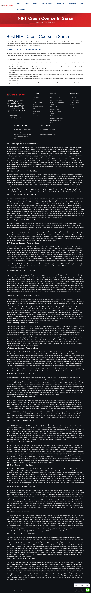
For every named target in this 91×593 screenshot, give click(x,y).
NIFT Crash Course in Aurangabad (27, 439)
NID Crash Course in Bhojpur (19, 482)
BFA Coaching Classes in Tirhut (14, 377)
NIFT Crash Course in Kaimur (23, 433)
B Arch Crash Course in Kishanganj (62, 572)
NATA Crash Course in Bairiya (44, 507)
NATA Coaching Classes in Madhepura (65, 281)
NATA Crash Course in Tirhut (14, 515)
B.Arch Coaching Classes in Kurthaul (20, 310)
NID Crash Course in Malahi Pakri (21, 451)
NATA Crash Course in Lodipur (14, 499)
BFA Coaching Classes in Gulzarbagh (42, 365)
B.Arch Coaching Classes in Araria (32, 345)
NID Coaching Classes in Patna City (38, 201)
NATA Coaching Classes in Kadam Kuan (41, 258)
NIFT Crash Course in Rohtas (71, 427)
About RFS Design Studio (38, 99)
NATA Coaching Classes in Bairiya (52, 265)
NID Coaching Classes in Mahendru (45, 205)
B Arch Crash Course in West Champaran (64, 562)
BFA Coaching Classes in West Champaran (67, 377)
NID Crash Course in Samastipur (37, 472)
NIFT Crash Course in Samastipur (39, 427)
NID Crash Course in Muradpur (54, 451)
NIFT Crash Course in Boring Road (15, 400)
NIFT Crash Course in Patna (47, 129)
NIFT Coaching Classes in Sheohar (44, 178)
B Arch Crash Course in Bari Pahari (68, 552)
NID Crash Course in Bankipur (72, 460)
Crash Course (60, 3)
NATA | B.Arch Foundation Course (57, 103)
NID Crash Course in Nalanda (53, 474)
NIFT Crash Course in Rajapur (50, 402)
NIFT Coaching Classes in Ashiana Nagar (64, 166)
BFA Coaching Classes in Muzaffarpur (31, 384)
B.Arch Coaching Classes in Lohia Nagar (38, 308)
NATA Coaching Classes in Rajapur (64, 248)
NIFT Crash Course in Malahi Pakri (28, 406)
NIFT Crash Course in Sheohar (22, 427)
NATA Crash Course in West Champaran (63, 515)
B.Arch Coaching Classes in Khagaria (65, 338)
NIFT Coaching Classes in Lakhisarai (40, 184)
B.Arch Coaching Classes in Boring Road (17, 299)
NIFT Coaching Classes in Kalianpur (61, 158)
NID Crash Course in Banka (67, 482)
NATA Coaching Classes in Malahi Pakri (57, 252)
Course (35, 3)
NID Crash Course (45, 132)
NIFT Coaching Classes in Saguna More (44, 149)
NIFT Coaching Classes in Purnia (43, 180)
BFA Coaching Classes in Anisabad (67, 369)
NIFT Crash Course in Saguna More (33, 402)
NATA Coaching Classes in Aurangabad (45, 291)
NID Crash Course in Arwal (21, 484)
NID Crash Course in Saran (64, 470)
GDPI (51, 115)
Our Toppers (73, 107)
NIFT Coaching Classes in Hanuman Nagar (68, 151)
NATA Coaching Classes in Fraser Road (51, 262)
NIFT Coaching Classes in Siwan (30, 176)
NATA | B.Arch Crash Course (47, 134)
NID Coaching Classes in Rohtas (21, 229)
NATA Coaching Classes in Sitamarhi (69, 276)
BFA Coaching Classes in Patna (22, 141)
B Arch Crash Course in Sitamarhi (57, 564)
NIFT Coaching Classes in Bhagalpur (57, 190)
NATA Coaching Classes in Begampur (35, 264)
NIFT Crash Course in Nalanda (57, 429)
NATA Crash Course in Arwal (53, 531)
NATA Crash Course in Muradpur (63, 496)
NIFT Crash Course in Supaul (33, 425)
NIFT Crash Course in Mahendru (20, 408)
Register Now (20, 9)
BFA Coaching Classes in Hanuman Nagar (61, 355)
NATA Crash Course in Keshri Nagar (61, 501)
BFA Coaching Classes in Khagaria (27, 388)
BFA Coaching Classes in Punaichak (22, 355)
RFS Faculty (36, 111)
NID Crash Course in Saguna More (30, 447)
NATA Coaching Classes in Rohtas (30, 279)
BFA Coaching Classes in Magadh (47, 377)
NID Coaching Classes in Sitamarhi (64, 225)
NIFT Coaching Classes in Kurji (42, 157)
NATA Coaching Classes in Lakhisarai (46, 283)
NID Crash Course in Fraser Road (33, 458)
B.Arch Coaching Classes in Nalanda (35, 334)
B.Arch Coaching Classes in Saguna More (50, 301)
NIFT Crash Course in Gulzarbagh (73, 412)
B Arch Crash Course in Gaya (71, 574)
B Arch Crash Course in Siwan (23, 564)
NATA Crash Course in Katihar (14, 525)
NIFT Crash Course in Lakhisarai (66, 431)
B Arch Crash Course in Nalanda (73, 568)
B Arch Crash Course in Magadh (45, 562)
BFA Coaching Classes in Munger (69, 384)
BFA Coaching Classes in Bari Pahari (32, 369)
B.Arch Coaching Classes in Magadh (51, 326)
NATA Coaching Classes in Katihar (64, 283)
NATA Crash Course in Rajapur (51, 492)
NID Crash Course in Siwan (18, 470)
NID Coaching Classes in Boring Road (16, 198)
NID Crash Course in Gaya (29, 480)
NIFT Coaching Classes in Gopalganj (19, 188)
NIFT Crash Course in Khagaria (57, 433)
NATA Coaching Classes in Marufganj (40, 254)
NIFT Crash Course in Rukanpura (15, 402)
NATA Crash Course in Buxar (28, 529)
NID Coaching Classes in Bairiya (15, 217)
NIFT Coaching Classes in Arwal (58, 191)
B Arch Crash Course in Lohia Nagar (67, 544)
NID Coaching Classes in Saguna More (39, 200)
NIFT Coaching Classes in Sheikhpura (25, 178)
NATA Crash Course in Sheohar (26, 519)
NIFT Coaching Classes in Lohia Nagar (23, 157)
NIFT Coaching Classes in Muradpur (21, 155)
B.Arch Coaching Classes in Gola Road (47, 312)
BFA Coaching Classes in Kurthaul (61, 361)
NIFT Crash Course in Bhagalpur (53, 437)
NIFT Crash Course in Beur (62, 415)
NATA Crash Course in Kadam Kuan (66, 499)
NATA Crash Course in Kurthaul (30, 499)
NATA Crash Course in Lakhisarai (73, 523)
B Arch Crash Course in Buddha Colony (31, 552)
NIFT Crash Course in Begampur (28, 415)
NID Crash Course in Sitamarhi (48, 470)
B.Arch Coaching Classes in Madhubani (42, 336)
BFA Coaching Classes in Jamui (64, 388)
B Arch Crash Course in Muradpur (70, 542)
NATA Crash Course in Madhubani (56, 523)
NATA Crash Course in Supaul (35, 517)
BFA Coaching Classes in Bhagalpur (37, 392)
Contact (35, 115)
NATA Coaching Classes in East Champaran (64, 287)
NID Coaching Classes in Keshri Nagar (19, 211)
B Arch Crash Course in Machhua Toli (48, 544)
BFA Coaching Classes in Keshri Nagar (22, 365)
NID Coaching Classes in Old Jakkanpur (25, 203)
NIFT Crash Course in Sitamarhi (50, 425)
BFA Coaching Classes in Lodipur (43, 361)
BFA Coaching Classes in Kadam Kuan (22, 363)
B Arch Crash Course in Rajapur (56, 539)
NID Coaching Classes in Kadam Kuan (22, 209)
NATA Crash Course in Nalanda (62, 521)
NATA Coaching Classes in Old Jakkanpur (35, 252)
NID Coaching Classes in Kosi (30, 223)
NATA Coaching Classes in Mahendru (59, 254)
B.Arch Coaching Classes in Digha (22, 316)
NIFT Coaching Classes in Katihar (58, 184)
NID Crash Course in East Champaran (46, 480)
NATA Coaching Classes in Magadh (49, 274)
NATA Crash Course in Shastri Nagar (73, 490)
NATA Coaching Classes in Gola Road (22, 260)
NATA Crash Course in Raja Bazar (68, 492)
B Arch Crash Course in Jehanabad (20, 574)
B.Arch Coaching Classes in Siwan (34, 328)
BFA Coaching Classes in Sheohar (43, 381)
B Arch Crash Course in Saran (73, 564)
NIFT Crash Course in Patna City (26, 404)
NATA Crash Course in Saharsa (60, 519)
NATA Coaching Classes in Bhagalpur (63, 289)
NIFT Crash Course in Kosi (28, 424)
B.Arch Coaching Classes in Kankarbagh (61, 299)
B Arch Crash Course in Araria (17, 579)
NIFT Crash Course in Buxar (21, 437)
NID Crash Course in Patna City (20, 449)
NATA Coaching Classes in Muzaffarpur (45, 281)
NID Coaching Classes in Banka (73, 238)
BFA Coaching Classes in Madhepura (51, 384)
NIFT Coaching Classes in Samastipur (63, 178)
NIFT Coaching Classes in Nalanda (20, 182)
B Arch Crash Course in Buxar (50, 575)
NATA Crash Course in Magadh (44, 515)
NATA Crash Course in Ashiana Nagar (62, 507)
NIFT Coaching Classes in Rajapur (63, 149)
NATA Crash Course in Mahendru (20, 498)
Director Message (38, 106)
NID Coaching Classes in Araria (48, 240)
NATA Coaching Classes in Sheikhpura (30, 277)
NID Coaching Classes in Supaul (46, 225)
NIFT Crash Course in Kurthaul (27, 410)
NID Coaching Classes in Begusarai (55, 238)
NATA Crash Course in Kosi (28, 515)
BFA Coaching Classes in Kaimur (68, 386)
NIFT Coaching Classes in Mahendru (59, 155)
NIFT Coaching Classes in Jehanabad (58, 186)
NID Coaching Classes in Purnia (38, 229)
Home (18, 3)
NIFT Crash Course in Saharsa (56, 427)
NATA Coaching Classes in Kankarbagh (60, 246)
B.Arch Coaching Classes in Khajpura (27, 312)
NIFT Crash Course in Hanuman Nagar (44, 404)
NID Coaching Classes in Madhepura (51, 231)
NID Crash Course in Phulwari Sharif (58, 449)
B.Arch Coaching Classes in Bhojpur (69, 341)
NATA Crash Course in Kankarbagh (54, 490)
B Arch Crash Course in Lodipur (22, 546)
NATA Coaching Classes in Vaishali (15, 276)
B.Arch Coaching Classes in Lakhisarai (62, 336)
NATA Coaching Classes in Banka (26, 291)
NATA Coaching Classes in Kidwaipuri (21, 258)
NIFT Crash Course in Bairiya (36, 417)
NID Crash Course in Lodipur (74, 453)
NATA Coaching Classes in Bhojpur (44, 289)
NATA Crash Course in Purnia (14, 521)
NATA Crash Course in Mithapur (46, 496)
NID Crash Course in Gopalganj (14, 480)
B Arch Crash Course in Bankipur (44, 554)
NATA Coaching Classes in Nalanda (26, 281)
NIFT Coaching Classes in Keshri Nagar (41, 160)
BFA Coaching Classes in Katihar (50, 386)
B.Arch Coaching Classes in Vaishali (16, 328)
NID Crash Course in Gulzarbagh (55, 456)
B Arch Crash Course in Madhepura (33, 570)
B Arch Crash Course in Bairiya (60, 554)
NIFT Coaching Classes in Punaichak (27, 151)
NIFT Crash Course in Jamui (14, 435)
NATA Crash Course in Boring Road (15, 490)
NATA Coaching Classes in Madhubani (26, 283)
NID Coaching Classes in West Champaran (67, 223)
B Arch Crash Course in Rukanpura (19, 539)
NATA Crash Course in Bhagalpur (61, 529)
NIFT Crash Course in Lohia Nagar (56, 408)
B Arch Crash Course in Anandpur (23, 556)
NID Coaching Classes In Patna (22, 132)
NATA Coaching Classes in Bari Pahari (54, 264)
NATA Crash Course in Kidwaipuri (47, 499)
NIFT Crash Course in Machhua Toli (38, 408)
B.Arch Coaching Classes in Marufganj (51, 307)
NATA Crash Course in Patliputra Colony (35, 490)
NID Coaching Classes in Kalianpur (41, 209)
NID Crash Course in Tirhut (13, 468)
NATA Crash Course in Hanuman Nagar (45, 494)
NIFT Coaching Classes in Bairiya (44, 166)
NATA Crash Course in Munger (39, 523)
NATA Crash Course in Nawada (46, 521)
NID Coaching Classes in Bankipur (74, 215)
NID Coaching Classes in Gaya (21, 236)
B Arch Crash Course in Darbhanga (33, 575)
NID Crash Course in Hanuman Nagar (38, 449)
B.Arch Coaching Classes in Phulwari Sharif (21, 305)
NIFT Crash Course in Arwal (44, 439)
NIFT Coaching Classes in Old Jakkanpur (35, 153)
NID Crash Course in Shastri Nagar (70, 445)
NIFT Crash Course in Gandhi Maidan (16, 413)
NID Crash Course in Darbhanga (65, 480)
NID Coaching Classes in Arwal (31, 240)
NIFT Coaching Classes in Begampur (30, 164)
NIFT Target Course (55, 106)
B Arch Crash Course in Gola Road (53, 548)
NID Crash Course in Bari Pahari (26, 460)
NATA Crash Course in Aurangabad (36, 531)
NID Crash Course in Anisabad (56, 460)
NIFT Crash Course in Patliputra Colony (35, 400)
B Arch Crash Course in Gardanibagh (54, 550)
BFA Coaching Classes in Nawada (72, 382)
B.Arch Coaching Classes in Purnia (53, 332)
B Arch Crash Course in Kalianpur (18, 548)
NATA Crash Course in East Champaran (71, 527)
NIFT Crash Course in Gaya (46, 435)
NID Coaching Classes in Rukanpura (20, 200)
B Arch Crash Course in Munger (51, 570)
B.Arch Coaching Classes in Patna (21, 137)
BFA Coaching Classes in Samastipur (62, 381)
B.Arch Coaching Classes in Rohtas (35, 332)
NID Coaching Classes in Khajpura (59, 209)
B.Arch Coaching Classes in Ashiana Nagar (27, 320)
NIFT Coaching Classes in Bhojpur (38, 190)
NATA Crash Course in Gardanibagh (42, 503)
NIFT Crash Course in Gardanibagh (35, 413)
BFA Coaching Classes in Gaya (21, 390)
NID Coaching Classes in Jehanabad (46, 234)
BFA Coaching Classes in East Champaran (40, 390)
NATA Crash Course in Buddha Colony (19, 505)
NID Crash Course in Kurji (59, 453)
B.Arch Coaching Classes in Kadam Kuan (61, 310)
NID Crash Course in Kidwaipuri (28, 455)
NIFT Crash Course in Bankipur (20, 417)
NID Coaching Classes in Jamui (63, 234)
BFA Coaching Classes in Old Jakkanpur (26, 357)
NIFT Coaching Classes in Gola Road (21, 160)
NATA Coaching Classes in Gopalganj (25, 287)
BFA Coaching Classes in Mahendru (45, 359)
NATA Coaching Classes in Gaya (43, 287)
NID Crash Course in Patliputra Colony (33, 445)
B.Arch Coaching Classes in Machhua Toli (17, 308)
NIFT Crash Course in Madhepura (15, 431)
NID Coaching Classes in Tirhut (14, 223)
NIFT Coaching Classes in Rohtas (25, 180)
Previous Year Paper (75, 100)
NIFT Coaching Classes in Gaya (38, 188)
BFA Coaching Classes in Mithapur (65, 357)
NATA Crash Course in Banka (19, 531)
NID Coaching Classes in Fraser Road (23, 213)
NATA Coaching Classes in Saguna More (44, 248)
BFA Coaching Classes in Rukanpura (23, 353)
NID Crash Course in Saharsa (53, 472)
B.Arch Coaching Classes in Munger (22, 336)
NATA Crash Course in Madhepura (21, 523)
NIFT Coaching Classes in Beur (67, 164)
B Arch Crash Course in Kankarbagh (56, 537)
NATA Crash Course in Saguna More (33, 492)
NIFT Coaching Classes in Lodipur (59, 157)
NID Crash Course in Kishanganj (27, 478)
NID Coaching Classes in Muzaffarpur (31, 231)
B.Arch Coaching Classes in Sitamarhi (71, 328)
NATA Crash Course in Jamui (20, 527)
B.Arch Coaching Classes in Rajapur (71, 301)
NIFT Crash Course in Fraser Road (53, 413)
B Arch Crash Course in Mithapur (53, 542)
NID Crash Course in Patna (22, 474)
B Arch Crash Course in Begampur (50, 552)
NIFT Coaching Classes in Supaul (47, 176)
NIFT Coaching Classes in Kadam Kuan (41, 158)
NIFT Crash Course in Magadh (43, 424)
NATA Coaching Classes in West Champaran (70, 274)
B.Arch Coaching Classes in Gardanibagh (56, 314)
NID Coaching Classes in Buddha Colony (60, 213)
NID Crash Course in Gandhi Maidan (73, 456)
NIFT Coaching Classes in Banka (20, 191)
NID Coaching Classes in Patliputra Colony (37, 198)
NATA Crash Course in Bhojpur (44, 529)
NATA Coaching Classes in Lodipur (60, 256)
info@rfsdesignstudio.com (17, 118)
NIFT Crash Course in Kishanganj (40, 433)
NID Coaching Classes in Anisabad (56, 215)
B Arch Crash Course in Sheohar (32, 566)
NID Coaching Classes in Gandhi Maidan (60, 211)
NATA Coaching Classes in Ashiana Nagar (72, 265)
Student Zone (72, 3)
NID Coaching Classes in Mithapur (64, 203)
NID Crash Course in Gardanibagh (15, 458)
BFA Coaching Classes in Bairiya (25, 370)
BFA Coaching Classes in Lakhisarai (32, 386)
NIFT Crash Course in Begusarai (70, 437)
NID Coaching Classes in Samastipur (62, 227)
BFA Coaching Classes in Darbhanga (61, 390)
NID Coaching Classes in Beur (39, 215)
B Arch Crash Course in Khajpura (36, 548)
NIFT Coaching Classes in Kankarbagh (59, 147)
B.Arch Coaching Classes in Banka (51, 343)
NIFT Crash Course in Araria (59, 439)
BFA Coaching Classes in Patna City (41, 355)
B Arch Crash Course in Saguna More (38, 539)
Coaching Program (47, 3)
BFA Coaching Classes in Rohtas (21, 382)
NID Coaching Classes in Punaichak (19, 201)
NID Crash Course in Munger (25, 476)
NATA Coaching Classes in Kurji (42, 256)
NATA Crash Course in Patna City (26, 494)
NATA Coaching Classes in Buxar (26, 289)
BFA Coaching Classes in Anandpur (64, 370)
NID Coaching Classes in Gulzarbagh (39, 211)
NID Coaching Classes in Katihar (50, 233)
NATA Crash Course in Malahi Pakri (28, 496)
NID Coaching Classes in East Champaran (40, 236)
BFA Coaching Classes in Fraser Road (28, 367)
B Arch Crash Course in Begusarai (26, 577)
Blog (81, 3)
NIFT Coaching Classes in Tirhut (15, 174)
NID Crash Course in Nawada (37, 474)
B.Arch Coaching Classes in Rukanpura (29, 301)
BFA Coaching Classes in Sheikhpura (25, 381)
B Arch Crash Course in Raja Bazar (74, 539)
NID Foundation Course (56, 100)
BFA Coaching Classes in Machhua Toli (65, 359)
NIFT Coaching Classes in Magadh (48, 174)
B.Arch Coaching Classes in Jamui (27, 339)
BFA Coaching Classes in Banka (74, 392)
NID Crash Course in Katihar (74, 476)
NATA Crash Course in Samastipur (43, 519)
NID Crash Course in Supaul (33, 470)
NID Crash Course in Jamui (76, 478)
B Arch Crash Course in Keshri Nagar (72, 548)
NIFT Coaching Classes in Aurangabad (39, 191)
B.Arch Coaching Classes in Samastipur (74, 330)
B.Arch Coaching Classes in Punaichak (33, 303)
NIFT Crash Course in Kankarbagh (54, 400)
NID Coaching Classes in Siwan (30, 225)
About (26, 3)
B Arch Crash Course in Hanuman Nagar (52, 541)
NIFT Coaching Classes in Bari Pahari (49, 164)
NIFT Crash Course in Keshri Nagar (55, 412)
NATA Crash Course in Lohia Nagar (57, 498)
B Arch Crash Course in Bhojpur (66, 575)
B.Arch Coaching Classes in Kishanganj (45, 338)
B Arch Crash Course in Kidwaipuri (57, 546)
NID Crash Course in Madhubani (41, 476)
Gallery (71, 104)
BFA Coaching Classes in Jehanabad (46, 388)
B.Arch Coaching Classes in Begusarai (32, 343)
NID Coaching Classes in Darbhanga (61, 236)
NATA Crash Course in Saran (68, 517)
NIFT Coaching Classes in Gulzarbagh (61, 160)
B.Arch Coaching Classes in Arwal (15, 345)
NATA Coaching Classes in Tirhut (15, 274)
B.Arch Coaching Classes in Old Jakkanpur (43, 305)
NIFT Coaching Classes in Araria (75, 191)
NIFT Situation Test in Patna (55, 121)
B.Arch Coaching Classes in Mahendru (71, 307)
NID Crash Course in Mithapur (37, 451)
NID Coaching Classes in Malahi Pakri (45, 203)
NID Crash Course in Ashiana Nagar (28, 462)
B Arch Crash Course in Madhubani (68, 570)
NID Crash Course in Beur (41, 460)
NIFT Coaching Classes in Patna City (47, 151)
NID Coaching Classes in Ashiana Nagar (34, 217)
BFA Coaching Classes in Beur (50, 369)
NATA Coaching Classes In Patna (22, 134)
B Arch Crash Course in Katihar (28, 572)
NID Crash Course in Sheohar (20, 472)
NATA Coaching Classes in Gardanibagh (31, 262)
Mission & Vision (37, 109)
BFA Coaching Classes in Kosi (30, 377)
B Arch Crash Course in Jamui (37, 574)
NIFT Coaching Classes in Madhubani (20, 184)
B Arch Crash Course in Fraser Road (73, 550)
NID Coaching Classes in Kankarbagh (58, 198)
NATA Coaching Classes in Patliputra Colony (38, 246)
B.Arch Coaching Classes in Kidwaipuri (40, 310)
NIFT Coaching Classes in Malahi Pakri (56, 153)
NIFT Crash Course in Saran (66, 425)
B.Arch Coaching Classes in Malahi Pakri (65, 305)
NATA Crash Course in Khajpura (25, 501)
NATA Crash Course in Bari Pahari (56, 505)
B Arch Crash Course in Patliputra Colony (36, 537)
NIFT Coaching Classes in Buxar (21, 190)
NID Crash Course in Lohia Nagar (44, 453)
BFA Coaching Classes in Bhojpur (18, 392)
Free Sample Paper (75, 97)
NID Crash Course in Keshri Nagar (37, 456)
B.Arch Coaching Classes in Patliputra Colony (39, 299)
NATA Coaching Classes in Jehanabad (64, 285)
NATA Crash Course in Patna (30, 521)
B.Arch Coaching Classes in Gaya (65, 339)
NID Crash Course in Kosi (27, 468)
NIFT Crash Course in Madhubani (48, 431)
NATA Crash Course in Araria (68, 531)
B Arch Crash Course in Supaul (40, 564)
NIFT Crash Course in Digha (70, 413)
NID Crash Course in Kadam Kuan (45, 455)
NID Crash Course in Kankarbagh (52, 445)
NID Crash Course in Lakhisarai (58, 476)
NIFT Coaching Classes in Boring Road (16, 147)
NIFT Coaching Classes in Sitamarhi (66, 176)
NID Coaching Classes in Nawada (71, 229)
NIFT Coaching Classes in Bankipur (26, 166)
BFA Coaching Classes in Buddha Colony (66, 367)
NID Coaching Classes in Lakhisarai (32, 233)
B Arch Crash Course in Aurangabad (61, 577)
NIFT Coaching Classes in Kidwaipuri (21, 158)
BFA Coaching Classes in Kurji (26, 361)
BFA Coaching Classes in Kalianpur (41, 363)
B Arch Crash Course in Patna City (32, 541)
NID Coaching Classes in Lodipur (43, 207)
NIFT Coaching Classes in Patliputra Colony (38, 147)
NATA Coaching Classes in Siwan (33, 276)
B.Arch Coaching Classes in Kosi (32, 326)
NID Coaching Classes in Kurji (26, 207)
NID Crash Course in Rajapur (47, 447)
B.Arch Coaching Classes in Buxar (50, 341)
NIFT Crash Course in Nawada (41, 429)
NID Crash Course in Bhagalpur (35, 482)
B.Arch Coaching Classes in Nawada (16, 334)
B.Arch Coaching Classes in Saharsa (16, 332)
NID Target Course (55, 109)
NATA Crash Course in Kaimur (29, 525)
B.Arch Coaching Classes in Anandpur (48, 320)
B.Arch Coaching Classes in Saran (15, 330)
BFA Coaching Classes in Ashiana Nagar (45, 370)
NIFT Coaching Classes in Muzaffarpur (39, 182)
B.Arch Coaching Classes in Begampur (64, 316)
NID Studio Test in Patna (56, 118)
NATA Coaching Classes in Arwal (64, 291)
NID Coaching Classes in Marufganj (26, 205)
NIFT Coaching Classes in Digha (65, 162)
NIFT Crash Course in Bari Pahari (45, 415)
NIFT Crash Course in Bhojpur (36, 437)
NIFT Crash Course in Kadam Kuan (62, 410)
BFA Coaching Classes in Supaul (47, 379)
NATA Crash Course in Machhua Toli (39, 498)
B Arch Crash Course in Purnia (23, 568)
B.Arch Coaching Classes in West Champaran (72, 326)
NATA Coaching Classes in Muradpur (21, 254)
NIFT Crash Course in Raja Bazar (67, 402)
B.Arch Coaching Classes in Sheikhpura (34, 330)
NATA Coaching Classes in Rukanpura (23, 248)
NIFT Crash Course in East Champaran (63, 435)
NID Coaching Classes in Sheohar (43, 227)
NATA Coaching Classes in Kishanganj (26, 285)
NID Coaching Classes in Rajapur (58, 200)
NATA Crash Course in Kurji (74, 498)
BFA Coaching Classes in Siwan (30, 379)
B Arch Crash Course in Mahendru (29, 544)
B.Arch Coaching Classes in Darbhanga (31, 341)
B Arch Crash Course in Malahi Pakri (35, 542)
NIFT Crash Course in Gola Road (37, 412)
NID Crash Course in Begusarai (51, 482)
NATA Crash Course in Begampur (38, 505)
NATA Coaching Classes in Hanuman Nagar (68, 250)
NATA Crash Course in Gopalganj (36, 527)
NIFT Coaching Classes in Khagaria (39, 186)
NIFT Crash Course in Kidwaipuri (44, 410)
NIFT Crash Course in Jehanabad (74, 433)
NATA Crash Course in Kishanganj (46, 525)
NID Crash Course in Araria (35, 484)
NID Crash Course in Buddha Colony (66, 458)
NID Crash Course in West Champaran (59, 468)
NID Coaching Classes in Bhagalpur (37, 238)
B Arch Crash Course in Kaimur (45, 572)
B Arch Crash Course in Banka (43, 577)
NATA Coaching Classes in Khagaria (45, 285)
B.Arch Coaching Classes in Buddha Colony (42, 316)
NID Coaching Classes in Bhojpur (18, 238)
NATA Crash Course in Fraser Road (61, 503)
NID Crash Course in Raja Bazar (63, 447)
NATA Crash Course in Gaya (53, 527)
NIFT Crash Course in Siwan (18, 425)
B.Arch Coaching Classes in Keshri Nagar (68, 312)
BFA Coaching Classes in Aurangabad (16, 394)
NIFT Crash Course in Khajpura (20, 412)
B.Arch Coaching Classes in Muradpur (31, 307)
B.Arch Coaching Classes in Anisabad (45, 318)
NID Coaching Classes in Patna (54, 229)
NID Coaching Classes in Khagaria (27, 234)
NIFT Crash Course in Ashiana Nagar (53, 417)
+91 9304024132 (13, 115)
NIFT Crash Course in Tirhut (14, 424)
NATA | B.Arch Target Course (55, 112)
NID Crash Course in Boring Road (15, 445)
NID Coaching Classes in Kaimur (67, 233)
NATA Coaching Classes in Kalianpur (61, 258)
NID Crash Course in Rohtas (69, 472)
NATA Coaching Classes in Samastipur (69, 277)
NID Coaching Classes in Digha (41, 213)
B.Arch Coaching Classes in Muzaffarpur (55, 334)
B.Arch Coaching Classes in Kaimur (25, 338)
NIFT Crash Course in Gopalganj (30, 435)
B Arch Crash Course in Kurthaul (39, 546)
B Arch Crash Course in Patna (39, 568)
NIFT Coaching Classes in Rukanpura (23, 149)
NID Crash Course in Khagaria (44, 478)
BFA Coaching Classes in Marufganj (27, 359)
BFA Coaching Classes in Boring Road (16, 351)
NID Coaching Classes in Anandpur (53, 217)
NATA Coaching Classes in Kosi (31, 274)
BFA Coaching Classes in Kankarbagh (58, 351)
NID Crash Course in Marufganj (70, 451)
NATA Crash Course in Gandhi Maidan (22, 503)
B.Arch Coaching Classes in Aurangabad (71, 343)
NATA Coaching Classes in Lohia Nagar (24, 256)
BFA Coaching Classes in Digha (47, 367)
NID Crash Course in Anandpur (46, 462)
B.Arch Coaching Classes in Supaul (52, 328)
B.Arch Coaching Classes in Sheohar (54, 330)
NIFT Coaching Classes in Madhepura (59, 182)
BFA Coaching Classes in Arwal (34, 394)
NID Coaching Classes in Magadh (47, 223)
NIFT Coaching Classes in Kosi (31, 174)
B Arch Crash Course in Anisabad (26, 554)
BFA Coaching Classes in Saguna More (43, 353)
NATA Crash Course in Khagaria (64, 525)
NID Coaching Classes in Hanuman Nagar (58, 201)
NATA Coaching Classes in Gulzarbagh (63, 260)
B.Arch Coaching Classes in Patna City (53, 303)
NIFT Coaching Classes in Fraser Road (46, 162)
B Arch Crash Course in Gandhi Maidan (34, 550)
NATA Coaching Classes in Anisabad (16, 265)
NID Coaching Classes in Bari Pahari (22, 215)
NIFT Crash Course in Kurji (73, 408)
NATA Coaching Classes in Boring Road (16, 246)
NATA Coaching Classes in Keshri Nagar (43, 260)
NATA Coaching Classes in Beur (73, 264)
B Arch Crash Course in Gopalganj (54, 574)
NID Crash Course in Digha (49, 458)
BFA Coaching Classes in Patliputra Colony (37, 351)
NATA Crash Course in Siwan (19, 517)
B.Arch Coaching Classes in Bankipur (65, 318)
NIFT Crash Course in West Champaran (62, 424)
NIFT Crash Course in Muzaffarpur (75, 429)
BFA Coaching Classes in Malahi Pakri (46, 357)
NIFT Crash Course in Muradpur (62, 406)
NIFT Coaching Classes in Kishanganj (20, 186)
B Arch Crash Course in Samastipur (50, 566)
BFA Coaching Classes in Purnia (38, 382)
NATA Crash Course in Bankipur (28, 507)
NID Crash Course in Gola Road (20, 456)
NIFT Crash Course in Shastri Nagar (72, 400)
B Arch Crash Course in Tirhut (14, 562)
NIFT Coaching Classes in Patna (22, 129)
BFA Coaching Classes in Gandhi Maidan (63, 365)
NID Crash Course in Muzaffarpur (70, 474)
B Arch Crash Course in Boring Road (16, 537)
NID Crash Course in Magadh (42, 468)
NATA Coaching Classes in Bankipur (35, 265)
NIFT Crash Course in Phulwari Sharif (64, 404)
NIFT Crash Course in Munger (31, 431)
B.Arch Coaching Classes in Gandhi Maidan (34, 314)
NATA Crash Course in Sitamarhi (52, 517)
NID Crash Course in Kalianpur (62, 455)
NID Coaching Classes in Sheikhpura (25, 227)
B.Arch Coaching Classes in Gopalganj (46, 339)
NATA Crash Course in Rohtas (76, 519)
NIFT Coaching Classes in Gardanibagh (26, 162)
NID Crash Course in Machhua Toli (26, 453)
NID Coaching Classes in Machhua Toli (64, 205)
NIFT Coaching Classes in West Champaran (69, 174)
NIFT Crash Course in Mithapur (45, 406)
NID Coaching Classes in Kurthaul (60, 207)
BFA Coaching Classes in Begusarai (56, 392)
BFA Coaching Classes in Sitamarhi (64, 379)
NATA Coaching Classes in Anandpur (16, 267)
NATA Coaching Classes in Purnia (48, 279)
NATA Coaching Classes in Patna (66, 279)
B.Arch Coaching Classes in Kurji (57, 308)
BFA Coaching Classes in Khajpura (60, 363)
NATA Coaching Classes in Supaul (50, 276)
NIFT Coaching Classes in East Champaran (57, 188)
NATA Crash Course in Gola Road (42, 501)
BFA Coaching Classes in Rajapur (62, 353)
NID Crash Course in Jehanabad (60, 478)
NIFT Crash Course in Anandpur (71, 417)
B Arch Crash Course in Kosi (29, 562)
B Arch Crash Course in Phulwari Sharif (72, 541)
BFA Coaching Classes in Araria (51, 394)
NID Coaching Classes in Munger (69, 231)
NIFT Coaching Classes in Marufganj (40, 155)
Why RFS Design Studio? (37, 103)
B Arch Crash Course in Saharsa (68, 566)
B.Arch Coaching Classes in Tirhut (15, 326)
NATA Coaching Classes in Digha (70, 262)
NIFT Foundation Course (56, 97)
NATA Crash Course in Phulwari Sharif (65, 494)
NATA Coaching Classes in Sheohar (50, 277)
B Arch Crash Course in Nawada (56, 568)
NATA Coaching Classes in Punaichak (27, 250)
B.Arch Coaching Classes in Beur (26, 318)
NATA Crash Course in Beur (73, 505)
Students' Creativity (75, 102)
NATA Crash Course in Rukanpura (15, 492)
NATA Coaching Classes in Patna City (47, 250)
